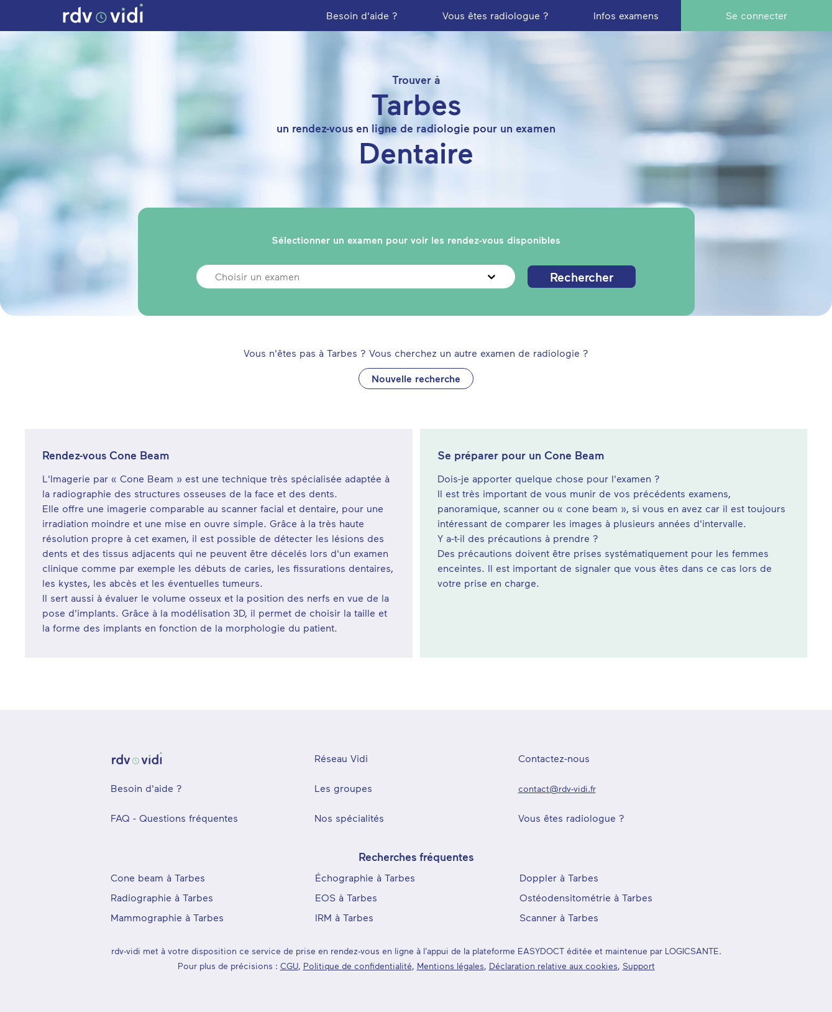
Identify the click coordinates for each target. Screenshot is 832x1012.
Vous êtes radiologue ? (571, 818)
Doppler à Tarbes (558, 877)
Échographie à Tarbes (365, 877)
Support (639, 965)
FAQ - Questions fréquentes (174, 818)
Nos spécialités (349, 818)
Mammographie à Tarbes (167, 917)
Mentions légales (450, 965)
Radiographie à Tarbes (162, 897)
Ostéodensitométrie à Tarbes (585, 897)
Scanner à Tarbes (558, 917)
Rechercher (581, 276)
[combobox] (216, 276)
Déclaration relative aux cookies (553, 965)
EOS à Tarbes (346, 897)
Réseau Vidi (341, 758)
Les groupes (343, 788)
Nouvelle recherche (416, 378)
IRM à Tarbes (344, 917)
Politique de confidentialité (357, 965)
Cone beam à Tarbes (158, 877)
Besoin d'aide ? (146, 788)
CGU (289, 965)
